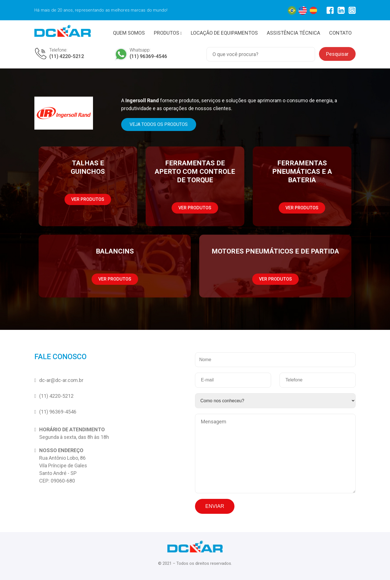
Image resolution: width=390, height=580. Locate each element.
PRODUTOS (168, 33)
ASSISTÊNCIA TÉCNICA (293, 33)
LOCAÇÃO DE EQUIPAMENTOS (224, 33)
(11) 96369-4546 (148, 56)
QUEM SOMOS (129, 33)
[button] (158, 124)
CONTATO (340, 33)
